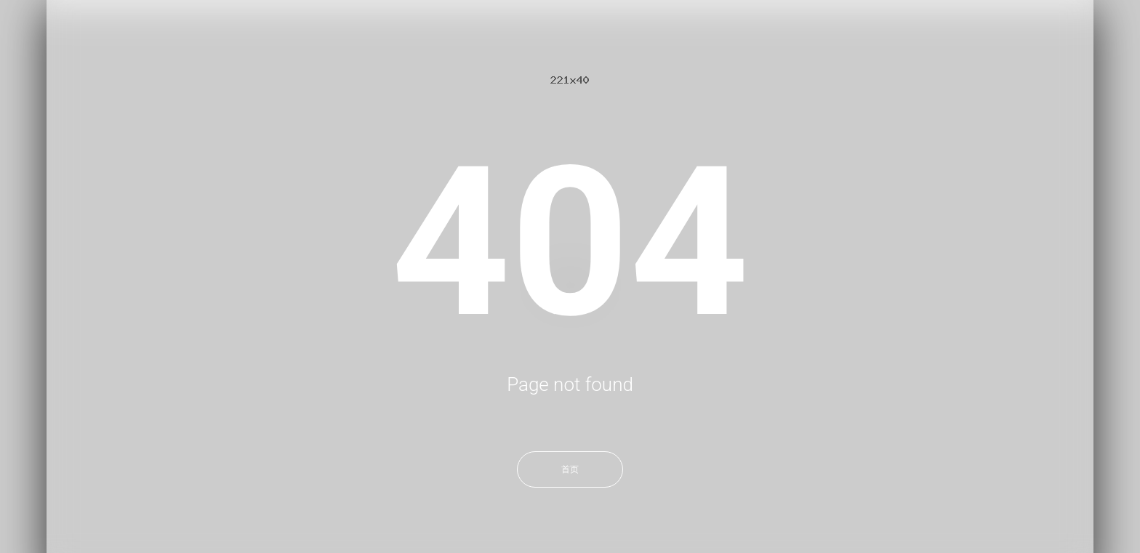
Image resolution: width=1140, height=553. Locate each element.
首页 (570, 469)
